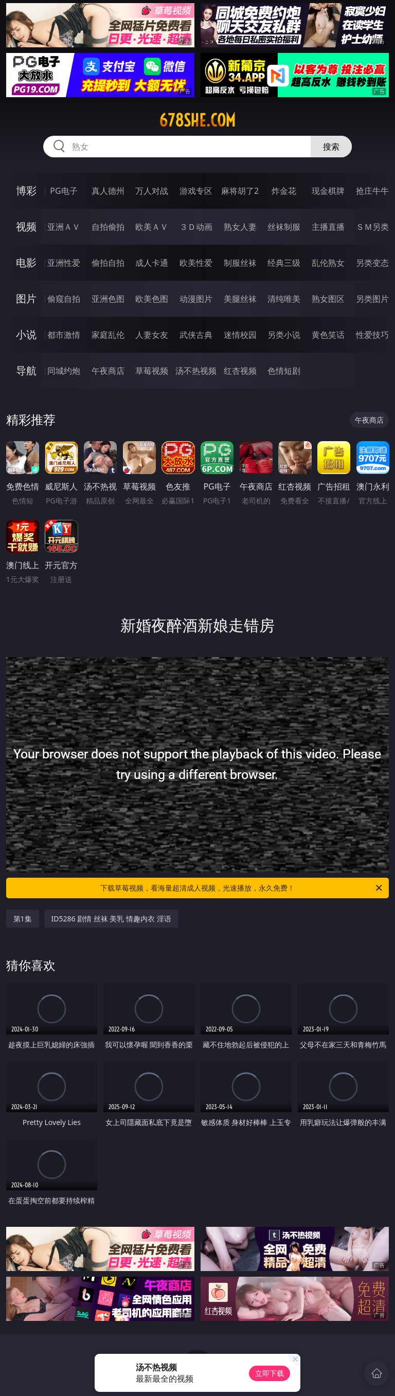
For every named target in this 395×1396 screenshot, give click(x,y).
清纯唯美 (283, 298)
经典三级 (283, 262)
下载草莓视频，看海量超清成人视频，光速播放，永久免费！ (242, 888)
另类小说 (283, 334)
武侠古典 (195, 334)
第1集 (22, 918)
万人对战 (151, 190)
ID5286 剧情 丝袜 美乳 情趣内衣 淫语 (111, 918)
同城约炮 (63, 370)
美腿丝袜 (240, 298)
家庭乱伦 (108, 334)
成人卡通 (151, 262)
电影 (26, 262)
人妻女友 (151, 334)
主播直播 (328, 226)
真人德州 (108, 190)
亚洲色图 (108, 298)
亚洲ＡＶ (63, 226)
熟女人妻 (240, 226)
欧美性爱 (195, 262)
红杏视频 (240, 370)
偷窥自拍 (63, 298)
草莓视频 (151, 370)
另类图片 (372, 298)
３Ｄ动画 (195, 226)
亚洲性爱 (63, 262)
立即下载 (269, 1373)
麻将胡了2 (240, 190)
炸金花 (284, 190)
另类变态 (372, 262)
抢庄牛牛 (372, 190)
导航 (26, 370)
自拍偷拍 (108, 226)
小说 (26, 334)
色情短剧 (283, 370)
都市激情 (63, 334)
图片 (26, 298)
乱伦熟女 (328, 262)
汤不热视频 (196, 370)
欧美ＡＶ (151, 226)
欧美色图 (151, 298)
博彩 (26, 190)
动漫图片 (195, 298)
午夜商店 (108, 370)
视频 (26, 226)
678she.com (197, 120)
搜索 (331, 146)
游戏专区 (195, 190)
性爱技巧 (372, 334)
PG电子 (63, 190)
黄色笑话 (328, 334)
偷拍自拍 (108, 262)
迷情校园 (240, 334)
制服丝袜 (240, 262)
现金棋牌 (328, 190)
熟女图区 (328, 298)
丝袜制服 (283, 226)
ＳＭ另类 (372, 226)
